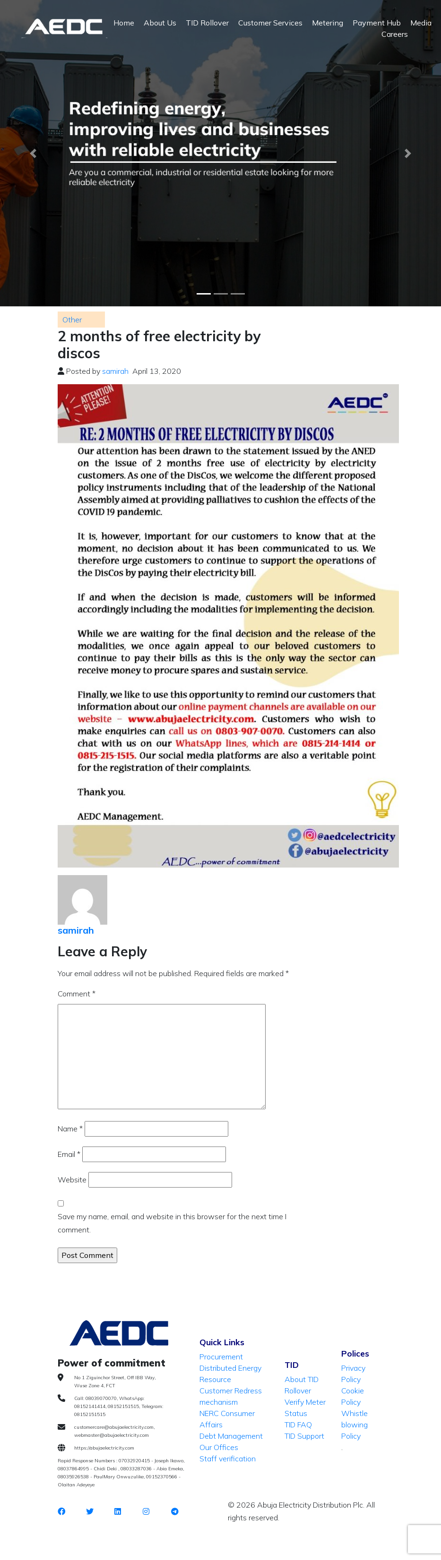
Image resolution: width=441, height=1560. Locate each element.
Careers (394, 34)
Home (123, 22)
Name (70, 1128)
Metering (327, 22)
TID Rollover (207, 22)
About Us (160, 22)
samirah (115, 371)
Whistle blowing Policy (354, 1424)
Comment (76, 993)
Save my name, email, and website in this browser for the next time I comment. (172, 1223)
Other (72, 319)
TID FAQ (298, 1424)
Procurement (221, 1356)
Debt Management (231, 1436)
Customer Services (270, 22)
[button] (33, 153)
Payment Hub (377, 22)
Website (72, 1179)
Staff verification (227, 1458)
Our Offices (218, 1447)
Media (421, 22)
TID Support (304, 1436)
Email (69, 1154)
